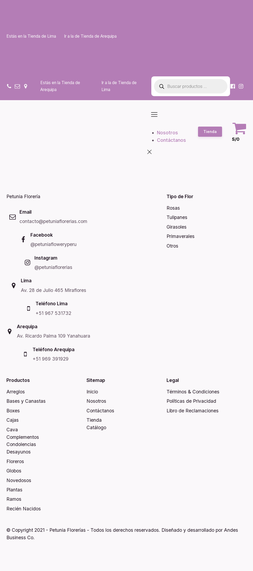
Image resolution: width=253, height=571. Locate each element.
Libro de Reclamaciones (193, 410)
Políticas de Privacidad (191, 401)
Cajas (12, 420)
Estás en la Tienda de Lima (31, 36)
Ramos (13, 499)
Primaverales (181, 236)
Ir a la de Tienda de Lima (119, 86)
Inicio (92, 391)
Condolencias (21, 444)
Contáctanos (171, 140)
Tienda (210, 131)
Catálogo (96, 427)
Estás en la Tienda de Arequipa (60, 86)
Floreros (15, 461)
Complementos (22, 437)
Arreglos (15, 391)
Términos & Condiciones (193, 391)
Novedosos (18, 480)
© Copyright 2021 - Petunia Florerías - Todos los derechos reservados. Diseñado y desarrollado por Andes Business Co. (122, 533)
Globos (13, 471)
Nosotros (167, 132)
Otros (172, 246)
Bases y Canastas (26, 401)
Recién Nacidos (23, 508)
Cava (12, 429)
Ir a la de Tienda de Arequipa (90, 36)
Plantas (14, 489)
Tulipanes (177, 217)
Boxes (13, 410)
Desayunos (18, 452)
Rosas (173, 208)
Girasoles (177, 227)
